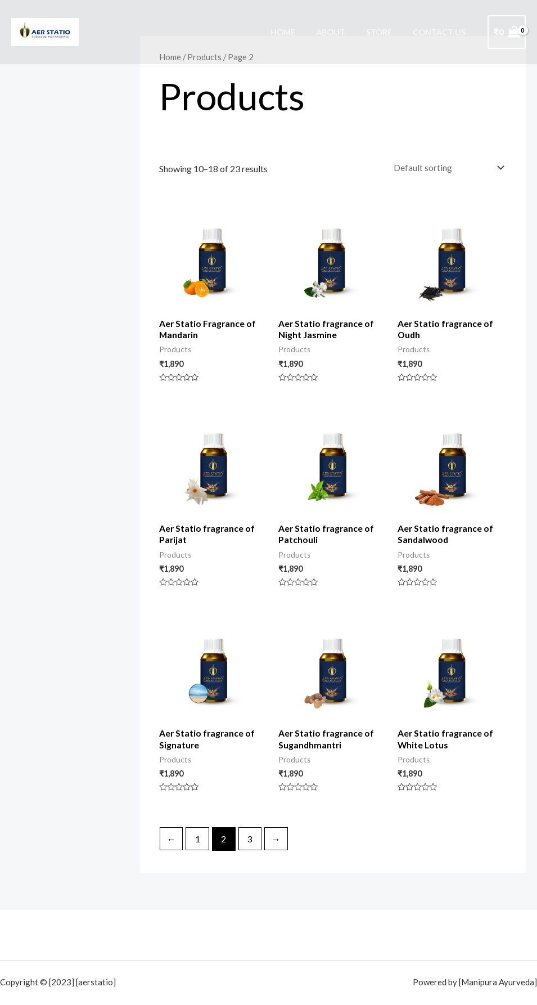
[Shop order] (446, 167)
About (342, 32)
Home (299, 32)
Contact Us (442, 32)
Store (386, 32)
